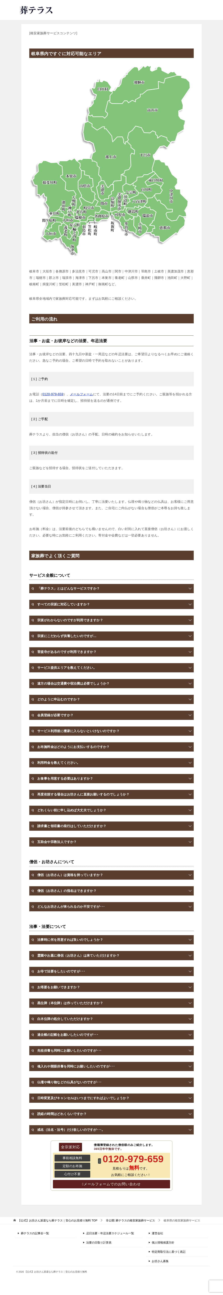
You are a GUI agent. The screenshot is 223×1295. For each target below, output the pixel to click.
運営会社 (157, 1233)
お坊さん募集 (160, 1261)
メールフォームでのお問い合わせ (112, 1184)
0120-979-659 (150, 9)
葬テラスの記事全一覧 (35, 1233)
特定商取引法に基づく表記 (168, 1251)
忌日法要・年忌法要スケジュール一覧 (110, 1233)
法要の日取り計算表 (99, 1242)
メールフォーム (81, 394)
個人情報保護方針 (163, 1242)
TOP (57, 1220)
